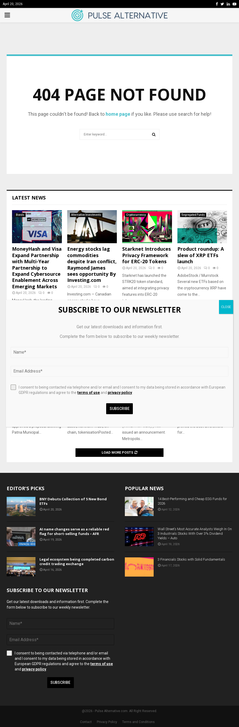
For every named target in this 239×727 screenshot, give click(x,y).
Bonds (20, 214)
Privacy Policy (107, 722)
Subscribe (60, 682)
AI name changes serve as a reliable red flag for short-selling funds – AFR (74, 531)
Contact (86, 722)
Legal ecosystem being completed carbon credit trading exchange (76, 561)
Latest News (29, 197)
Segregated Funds (193, 214)
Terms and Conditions (138, 722)
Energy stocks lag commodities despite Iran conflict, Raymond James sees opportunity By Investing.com (92, 264)
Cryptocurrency (136, 214)
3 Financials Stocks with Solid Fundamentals (191, 559)
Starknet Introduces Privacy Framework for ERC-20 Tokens (146, 255)
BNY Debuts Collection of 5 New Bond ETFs (73, 501)
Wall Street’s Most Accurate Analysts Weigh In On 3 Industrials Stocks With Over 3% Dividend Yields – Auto (195, 533)
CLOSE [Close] (226, 307)
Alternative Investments (86, 214)
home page (118, 114)
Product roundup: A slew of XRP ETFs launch (200, 255)
